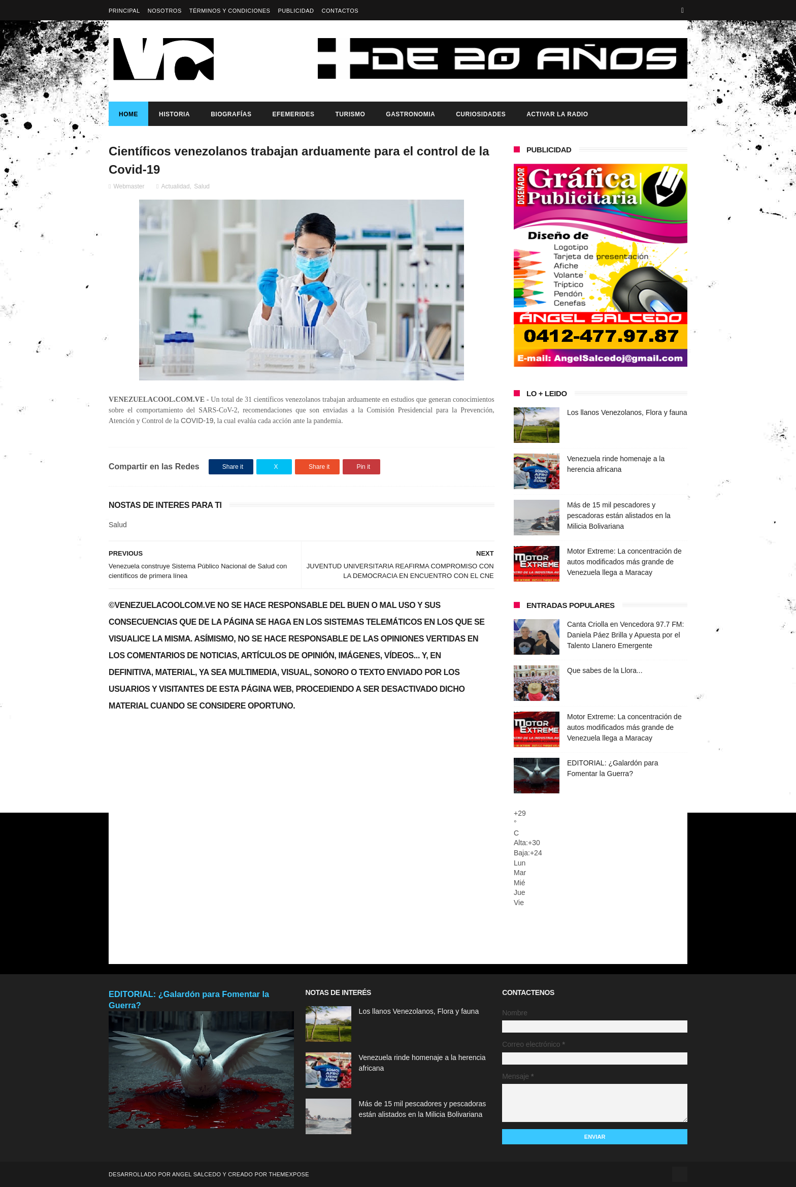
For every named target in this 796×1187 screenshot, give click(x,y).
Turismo (350, 114)
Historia (174, 114)
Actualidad (175, 186)
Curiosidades (481, 114)
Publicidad (296, 11)
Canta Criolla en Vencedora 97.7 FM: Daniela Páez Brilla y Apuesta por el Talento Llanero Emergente (625, 635)
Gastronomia (410, 114)
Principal (124, 11)
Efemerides (293, 114)
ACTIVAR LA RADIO (557, 114)
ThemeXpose (289, 1174)
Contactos (339, 11)
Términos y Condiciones (230, 11)
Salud (202, 186)
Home (128, 114)
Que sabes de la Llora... (605, 670)
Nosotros (165, 11)
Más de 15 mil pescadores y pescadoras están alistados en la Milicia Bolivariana (619, 515)
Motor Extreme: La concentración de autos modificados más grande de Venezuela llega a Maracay (624, 561)
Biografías (231, 114)
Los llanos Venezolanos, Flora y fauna (627, 412)
